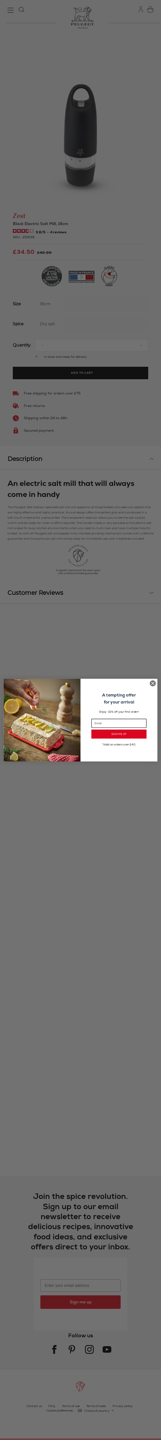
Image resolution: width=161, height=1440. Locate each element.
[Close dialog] (153, 683)
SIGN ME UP (119, 734)
